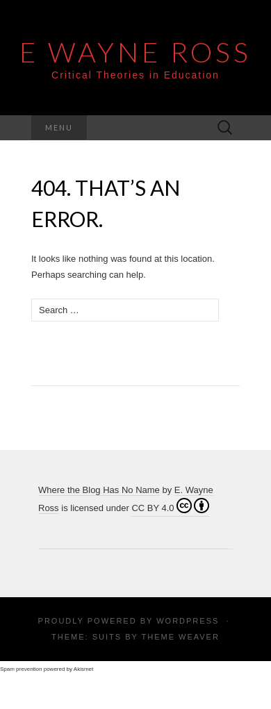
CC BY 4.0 (169, 505)
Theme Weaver (180, 637)
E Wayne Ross (135, 52)
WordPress (187, 621)
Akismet (83, 669)
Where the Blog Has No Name (99, 490)
